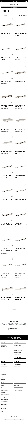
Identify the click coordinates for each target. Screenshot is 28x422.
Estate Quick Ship (4, 366)
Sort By (20, 15)
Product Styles (4, 371)
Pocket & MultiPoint (18, 350)
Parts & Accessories (17, 354)
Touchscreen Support (5, 401)
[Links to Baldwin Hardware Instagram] (12, 338)
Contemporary (3, 374)
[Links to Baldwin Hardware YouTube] (20, 338)
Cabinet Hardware (17, 345)
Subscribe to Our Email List (14, 328)
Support (2, 382)
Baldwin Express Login (18, 332)
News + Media (3, 408)
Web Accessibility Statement (11, 417)
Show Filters (14, 7)
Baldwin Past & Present (18, 387)
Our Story (16, 382)
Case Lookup (3, 392)
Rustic (2, 377)
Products (16, 342)
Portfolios (3, 361)
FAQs (2, 387)
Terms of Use (17, 419)
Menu (25, 1)
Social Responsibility (18, 390)
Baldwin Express (4, 404)
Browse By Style (17, 366)
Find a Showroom (9, 332)
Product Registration (5, 394)
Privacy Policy (19, 417)
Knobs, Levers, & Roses (18, 348)
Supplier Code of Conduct (9, 419)
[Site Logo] (14, 1)
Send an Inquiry (4, 346)
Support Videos (4, 388)
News (2, 411)
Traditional (3, 379)
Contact (2, 385)
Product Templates (4, 390)
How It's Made (16, 385)
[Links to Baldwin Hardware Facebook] (15, 338)
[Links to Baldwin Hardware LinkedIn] (18, 338)
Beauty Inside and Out (18, 388)
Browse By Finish (17, 357)
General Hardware (17, 352)
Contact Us (3, 342)
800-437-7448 (3, 345)
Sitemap (22, 419)
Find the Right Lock (4, 399)
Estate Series (3, 364)
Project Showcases (17, 364)
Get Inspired (16, 361)
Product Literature (4, 397)
